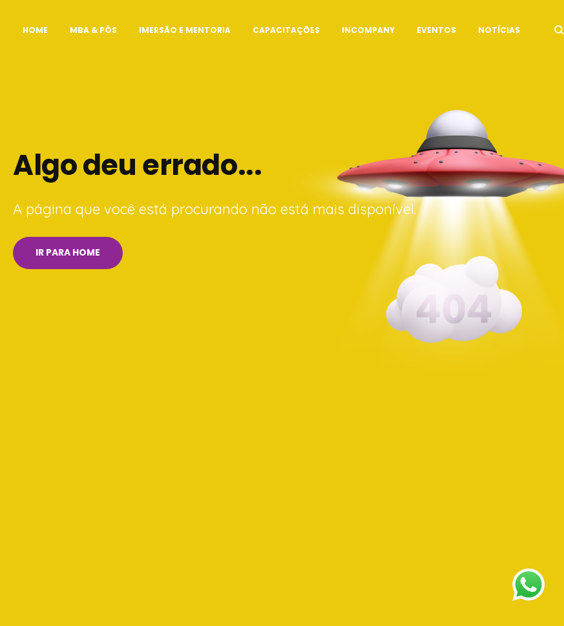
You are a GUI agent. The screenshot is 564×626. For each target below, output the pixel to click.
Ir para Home (68, 252)
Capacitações (286, 30)
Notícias (499, 30)
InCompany (368, 30)
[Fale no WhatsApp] (528, 588)
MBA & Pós (93, 30)
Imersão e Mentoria (185, 30)
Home (35, 30)
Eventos (436, 30)
